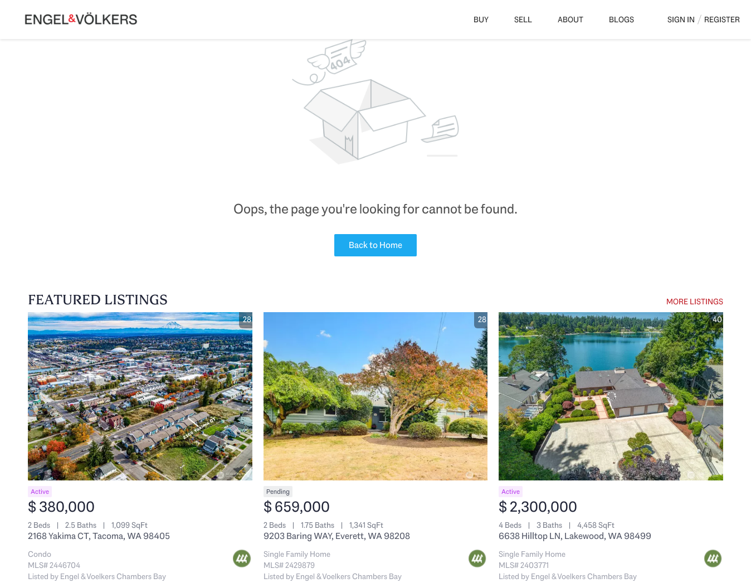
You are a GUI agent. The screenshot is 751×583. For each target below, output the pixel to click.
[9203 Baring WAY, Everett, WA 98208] (376, 396)
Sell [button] (523, 19)
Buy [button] (481, 19)
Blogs (621, 19)
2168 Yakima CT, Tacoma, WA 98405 (99, 536)
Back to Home (375, 245)
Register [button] (722, 19)
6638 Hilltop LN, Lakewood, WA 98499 (575, 536)
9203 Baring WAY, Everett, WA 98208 (337, 536)
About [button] (570, 19)
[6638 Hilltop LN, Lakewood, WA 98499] (611, 396)
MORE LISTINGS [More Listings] (694, 302)
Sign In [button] (681, 19)
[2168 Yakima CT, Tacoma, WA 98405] (140, 396)
